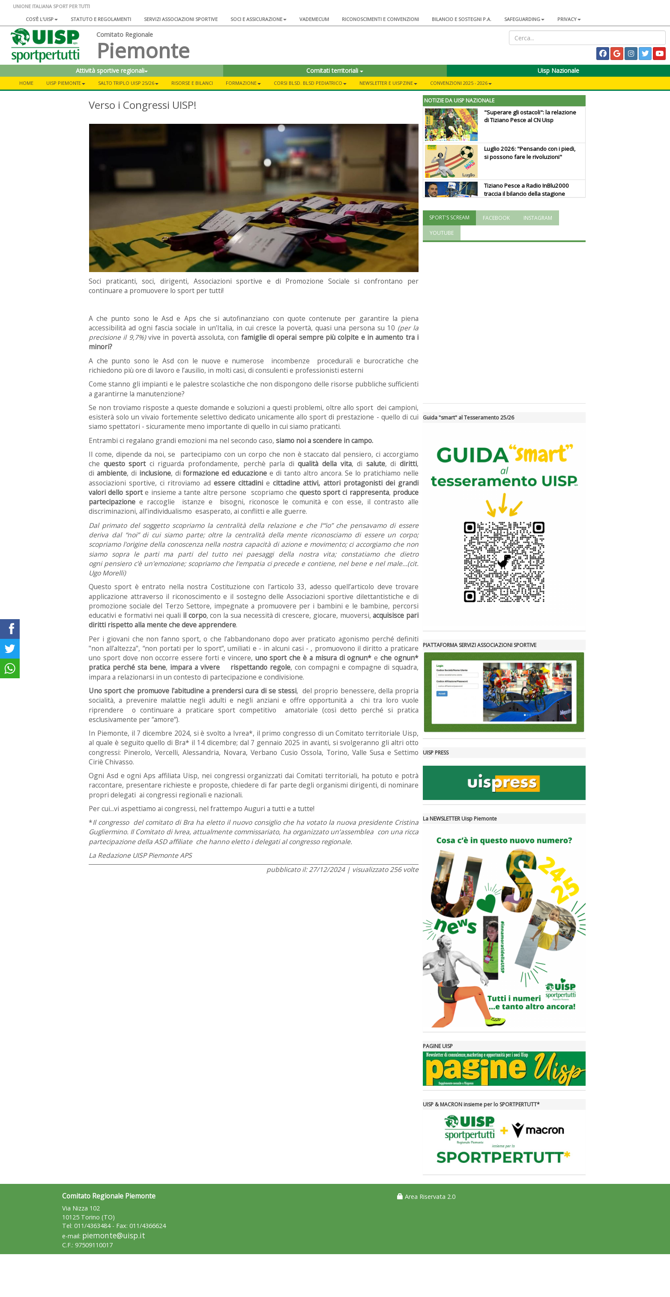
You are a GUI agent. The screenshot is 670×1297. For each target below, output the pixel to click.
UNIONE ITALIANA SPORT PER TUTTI (51, 6)
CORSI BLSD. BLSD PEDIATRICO (310, 83)
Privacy (569, 19)
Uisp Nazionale (558, 70)
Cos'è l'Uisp (42, 19)
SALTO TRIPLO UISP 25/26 (128, 83)
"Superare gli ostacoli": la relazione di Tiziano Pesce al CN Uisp (530, 116)
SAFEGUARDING (524, 19)
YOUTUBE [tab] (442, 233)
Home (26, 83)
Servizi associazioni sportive (181, 19)
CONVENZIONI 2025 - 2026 (461, 83)
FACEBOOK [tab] (496, 218)
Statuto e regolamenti (101, 19)
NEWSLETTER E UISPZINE (388, 83)
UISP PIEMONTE (65, 83)
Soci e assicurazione (258, 19)
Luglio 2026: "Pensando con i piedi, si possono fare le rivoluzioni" (529, 153)
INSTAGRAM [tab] (537, 218)
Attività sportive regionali (112, 70)
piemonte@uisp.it (113, 1235)
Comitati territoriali (334, 70)
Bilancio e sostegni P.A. (461, 19)
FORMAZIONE (243, 83)
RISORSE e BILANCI (192, 83)
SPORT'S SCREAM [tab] (449, 217)
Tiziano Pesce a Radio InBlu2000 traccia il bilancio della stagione (526, 190)
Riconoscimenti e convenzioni (380, 19)
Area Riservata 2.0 (426, 1196)
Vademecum (314, 19)
